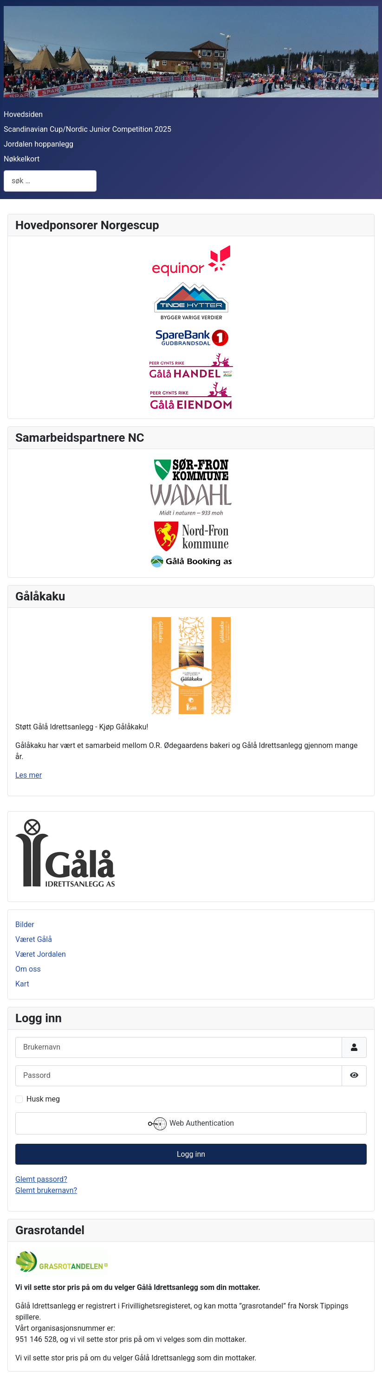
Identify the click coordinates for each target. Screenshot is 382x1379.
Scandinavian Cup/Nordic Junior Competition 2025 (87, 129)
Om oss (28, 969)
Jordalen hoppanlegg (38, 144)
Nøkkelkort (21, 159)
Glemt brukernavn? (46, 1190)
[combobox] (50, 180)
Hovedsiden (23, 114)
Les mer (28, 775)
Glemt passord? (41, 1179)
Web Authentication (191, 1124)
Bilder (24, 924)
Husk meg (43, 1099)
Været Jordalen (40, 954)
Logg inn (191, 1154)
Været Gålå (33, 939)
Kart (22, 983)
